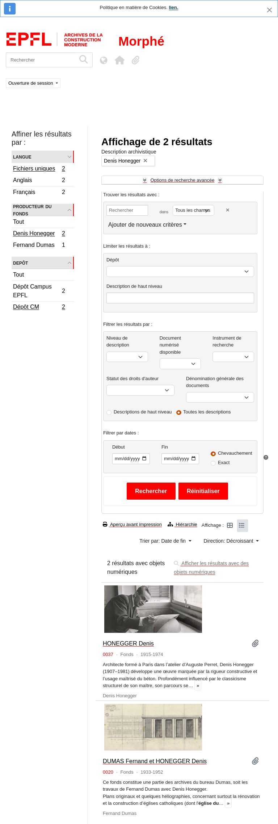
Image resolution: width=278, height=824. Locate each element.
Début (118, 447)
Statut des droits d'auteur (132, 378)
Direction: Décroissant (229, 541)
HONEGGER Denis (128, 643)
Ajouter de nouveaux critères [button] (145, 225)
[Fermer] (269, 10)
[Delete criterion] (227, 210)
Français (39, 193)
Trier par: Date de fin (163, 541)
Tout (18, 222)
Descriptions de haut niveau (143, 412)
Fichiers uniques (39, 169)
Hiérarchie (182, 524)
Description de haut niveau (134, 286)
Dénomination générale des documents (215, 382)
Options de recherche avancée (182, 180)
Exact (224, 462)
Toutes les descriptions (207, 412)
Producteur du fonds (32, 210)
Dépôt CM (39, 308)
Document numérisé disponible (170, 345)
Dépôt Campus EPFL (39, 290)
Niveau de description (117, 341)
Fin (164, 447)
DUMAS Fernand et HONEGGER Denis (155, 761)
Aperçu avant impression (132, 524)
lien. (173, 7)
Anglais (39, 181)
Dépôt (112, 259)
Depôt (20, 262)
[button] (119, 60)
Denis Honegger (39, 234)
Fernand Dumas (39, 246)
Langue (22, 156)
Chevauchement (235, 453)
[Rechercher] (41, 59)
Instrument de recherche (226, 341)
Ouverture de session (31, 83)
